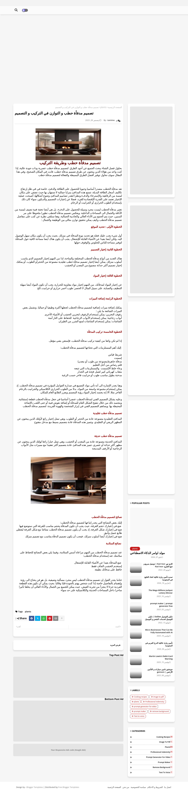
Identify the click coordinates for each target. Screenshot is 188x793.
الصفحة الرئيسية (115, 107)
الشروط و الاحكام (155, 787)
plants (103, 107)
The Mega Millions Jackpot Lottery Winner (161, 591)
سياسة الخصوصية (138, 787)
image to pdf (158, 697)
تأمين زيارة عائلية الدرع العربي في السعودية (159, 644)
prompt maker (140, 711)
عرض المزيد (115, 645)
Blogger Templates (34, 787)
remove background (160, 711)
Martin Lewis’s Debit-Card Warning (161, 657)
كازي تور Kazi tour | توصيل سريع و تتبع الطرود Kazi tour (158, 565)
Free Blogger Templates (68, 787)
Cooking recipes (140, 697)
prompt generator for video (145, 706)
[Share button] (61, 618)
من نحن (125, 787)
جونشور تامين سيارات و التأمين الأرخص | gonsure (160, 670)
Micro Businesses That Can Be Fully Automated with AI (159, 631)
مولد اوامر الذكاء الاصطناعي (147, 553)
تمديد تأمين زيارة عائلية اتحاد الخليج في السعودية (158, 578)
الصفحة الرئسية (114, 787)
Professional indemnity (154, 701)
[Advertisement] (94, 37)
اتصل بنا (167, 787)
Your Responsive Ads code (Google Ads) (68, 750)
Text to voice (139, 716)
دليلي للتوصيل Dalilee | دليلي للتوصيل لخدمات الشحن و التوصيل (159, 618)
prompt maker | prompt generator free (161, 604)
